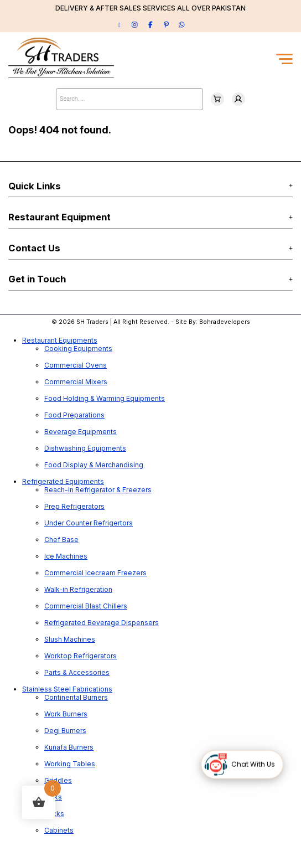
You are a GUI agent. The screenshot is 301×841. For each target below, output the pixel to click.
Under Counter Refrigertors (88, 523)
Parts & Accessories (77, 672)
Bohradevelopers (224, 322)
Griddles (58, 780)
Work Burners (65, 714)
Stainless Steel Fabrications (67, 689)
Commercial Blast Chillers (85, 606)
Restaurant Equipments (59, 340)
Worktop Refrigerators (80, 656)
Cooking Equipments (78, 348)
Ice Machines (65, 556)
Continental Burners (76, 697)
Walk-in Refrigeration (78, 589)
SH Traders (92, 322)
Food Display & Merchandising (93, 465)
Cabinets (59, 830)
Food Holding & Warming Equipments (104, 398)
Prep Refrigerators (74, 506)
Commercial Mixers (75, 382)
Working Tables (69, 764)
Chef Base (61, 539)
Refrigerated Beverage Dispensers (101, 622)
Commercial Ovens (75, 365)
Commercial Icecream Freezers (95, 573)
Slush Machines (69, 639)
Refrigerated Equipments (63, 481)
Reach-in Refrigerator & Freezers (98, 490)
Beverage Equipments (80, 431)
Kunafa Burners (69, 747)
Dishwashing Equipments (85, 448)
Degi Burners (65, 730)
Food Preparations (74, 415)
